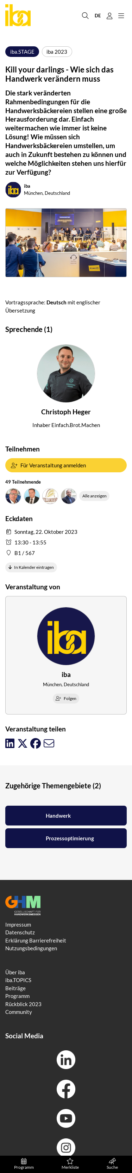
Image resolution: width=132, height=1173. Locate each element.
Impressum (18, 924)
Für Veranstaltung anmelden (48, 465)
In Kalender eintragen (31, 567)
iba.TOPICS (18, 980)
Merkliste (70, 1164)
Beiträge (15, 988)
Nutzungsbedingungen (31, 948)
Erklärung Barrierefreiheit (35, 940)
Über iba (15, 972)
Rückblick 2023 (23, 1004)
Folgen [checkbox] (66, 698)
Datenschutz (20, 932)
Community (18, 1012)
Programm (24, 1164)
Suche (112, 1164)
